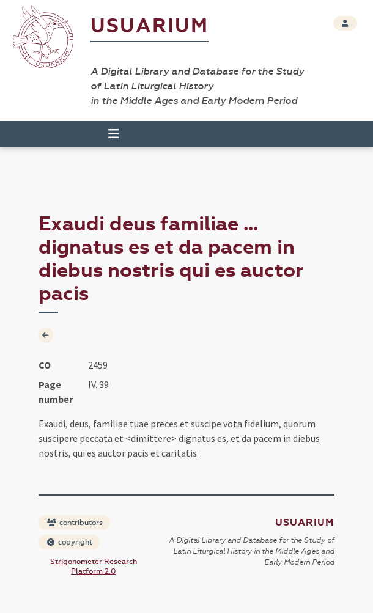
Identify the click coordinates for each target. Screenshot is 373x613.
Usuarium (149, 26)
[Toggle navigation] (113, 134)
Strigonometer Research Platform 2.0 (93, 566)
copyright (69, 542)
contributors (75, 522)
